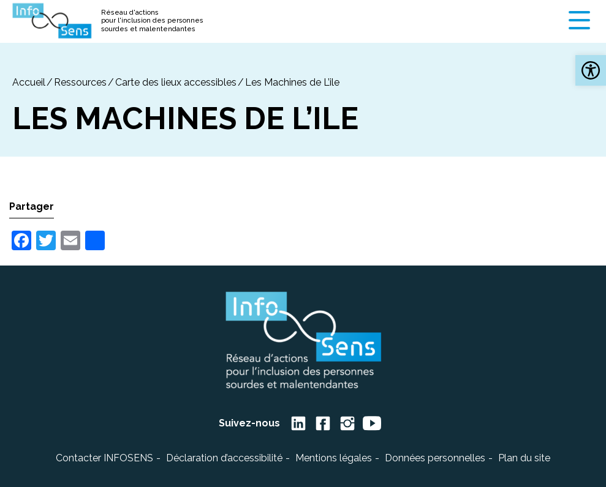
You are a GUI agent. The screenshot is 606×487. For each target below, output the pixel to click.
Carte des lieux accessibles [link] (176, 82)
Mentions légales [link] (333, 458)
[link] (590, 70)
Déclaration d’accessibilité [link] (224, 458)
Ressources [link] (80, 82)
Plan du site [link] (524, 458)
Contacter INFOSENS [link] (104, 458)
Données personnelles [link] (435, 458)
